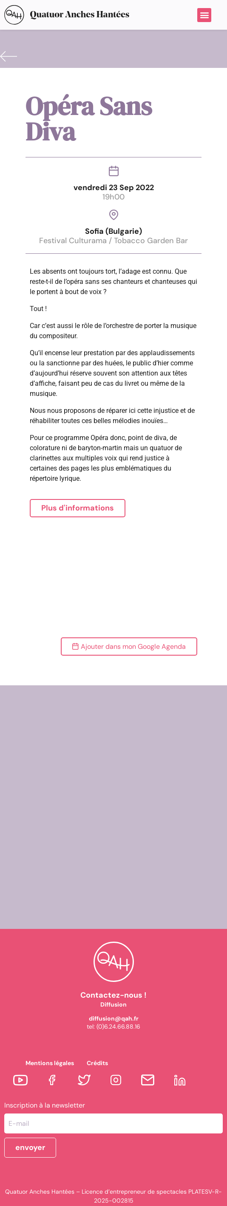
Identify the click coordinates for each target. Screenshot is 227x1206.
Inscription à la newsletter (44, 1105)
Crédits (97, 1063)
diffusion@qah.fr (114, 1018)
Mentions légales (50, 1063)
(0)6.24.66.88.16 (118, 1026)
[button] (204, 15)
